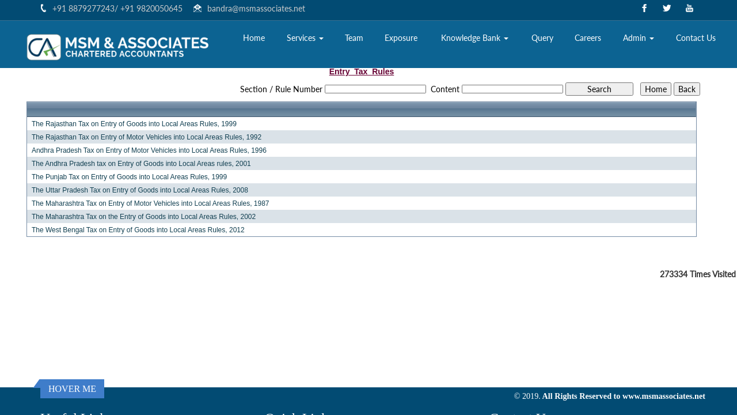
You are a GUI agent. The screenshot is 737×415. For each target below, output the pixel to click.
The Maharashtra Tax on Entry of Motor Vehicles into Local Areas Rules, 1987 (150, 203)
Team (354, 38)
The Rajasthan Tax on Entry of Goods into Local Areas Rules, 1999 (134, 124)
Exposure (401, 38)
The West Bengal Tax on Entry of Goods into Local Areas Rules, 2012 (138, 230)
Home (254, 38)
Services (305, 38)
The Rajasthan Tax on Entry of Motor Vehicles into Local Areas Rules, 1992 (146, 137)
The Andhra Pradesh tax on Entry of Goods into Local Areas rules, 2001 (141, 164)
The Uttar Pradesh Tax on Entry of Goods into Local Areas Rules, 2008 (140, 190)
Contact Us (696, 38)
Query (542, 38)
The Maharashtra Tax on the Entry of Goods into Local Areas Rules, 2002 (144, 217)
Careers (588, 38)
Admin (638, 38)
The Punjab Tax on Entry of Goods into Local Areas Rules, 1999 (129, 177)
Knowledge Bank (474, 38)
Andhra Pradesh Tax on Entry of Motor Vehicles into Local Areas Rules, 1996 (149, 150)
